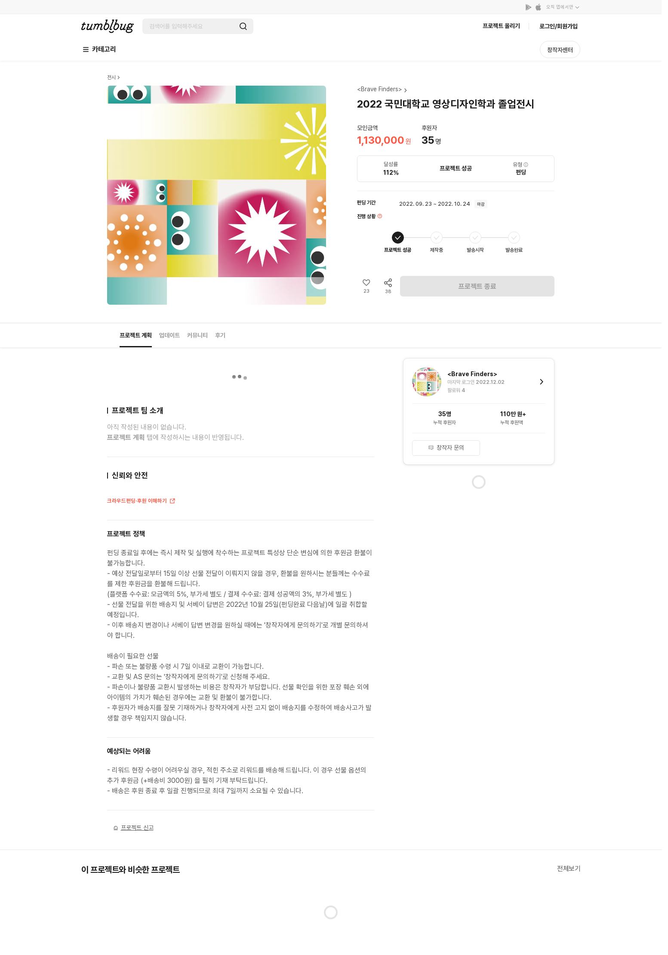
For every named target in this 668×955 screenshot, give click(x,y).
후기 (220, 335)
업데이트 (169, 335)
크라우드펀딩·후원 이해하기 (141, 502)
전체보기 (568, 869)
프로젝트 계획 (136, 335)
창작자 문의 (446, 447)
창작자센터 (560, 49)
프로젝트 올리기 (501, 25)
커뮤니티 (197, 335)
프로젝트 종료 (477, 286)
